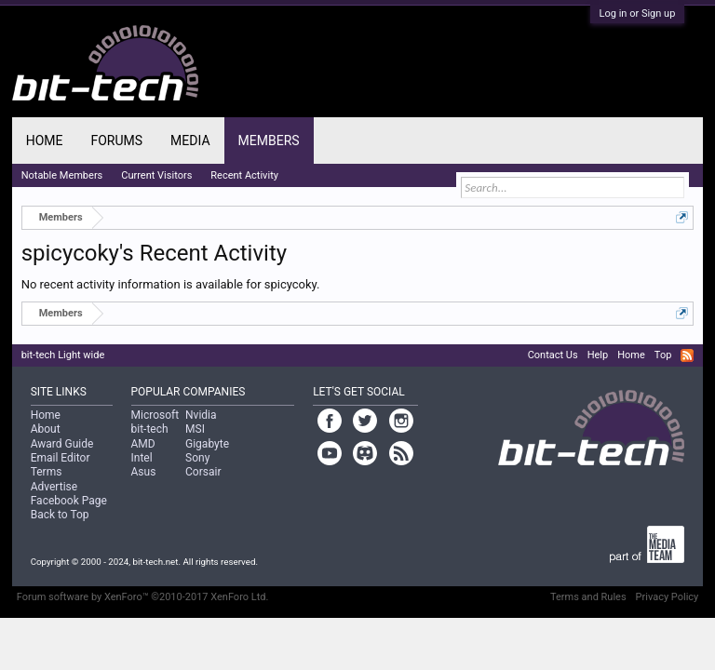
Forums (116, 140)
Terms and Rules (588, 597)
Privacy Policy (667, 597)
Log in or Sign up (638, 13)
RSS (687, 355)
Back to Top (60, 514)
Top (662, 355)
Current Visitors (156, 175)
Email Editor (60, 457)
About (46, 429)
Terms (46, 471)
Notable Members (62, 175)
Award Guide (62, 443)
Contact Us (553, 355)
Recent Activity (244, 175)
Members (269, 140)
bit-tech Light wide (63, 355)
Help (598, 355)
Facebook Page (69, 500)
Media (189, 140)
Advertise (54, 486)
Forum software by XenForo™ (143, 597)
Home (44, 140)
